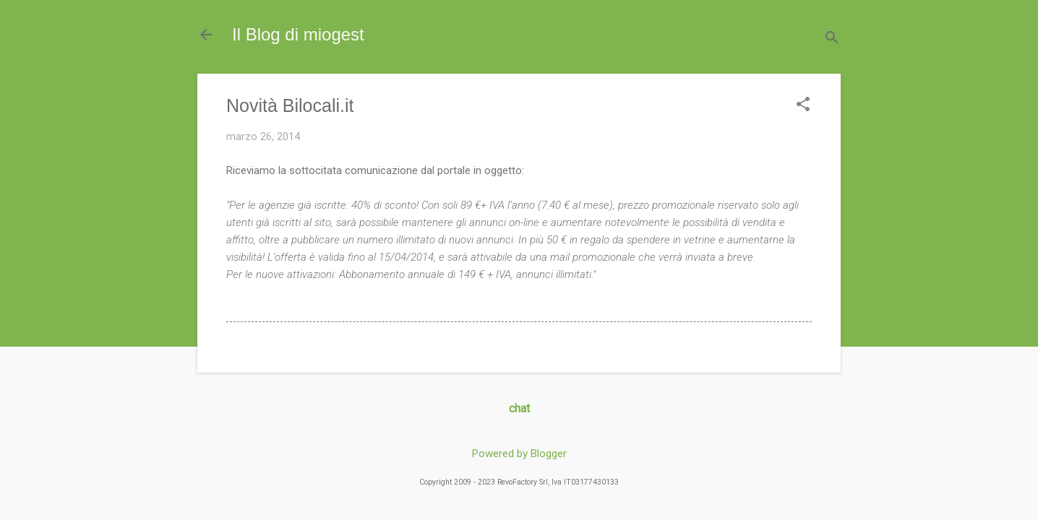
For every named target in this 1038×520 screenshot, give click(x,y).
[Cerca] (832, 39)
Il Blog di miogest (298, 34)
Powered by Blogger (519, 453)
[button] (803, 105)
